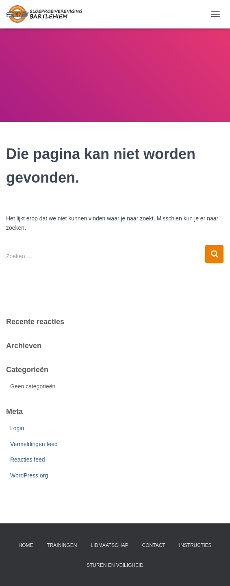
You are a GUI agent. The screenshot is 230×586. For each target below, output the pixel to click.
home (25, 545)
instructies (195, 545)
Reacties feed (27, 459)
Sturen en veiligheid (115, 565)
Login (17, 428)
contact (153, 545)
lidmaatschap (109, 545)
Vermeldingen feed (34, 444)
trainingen (62, 545)
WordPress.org (29, 475)
